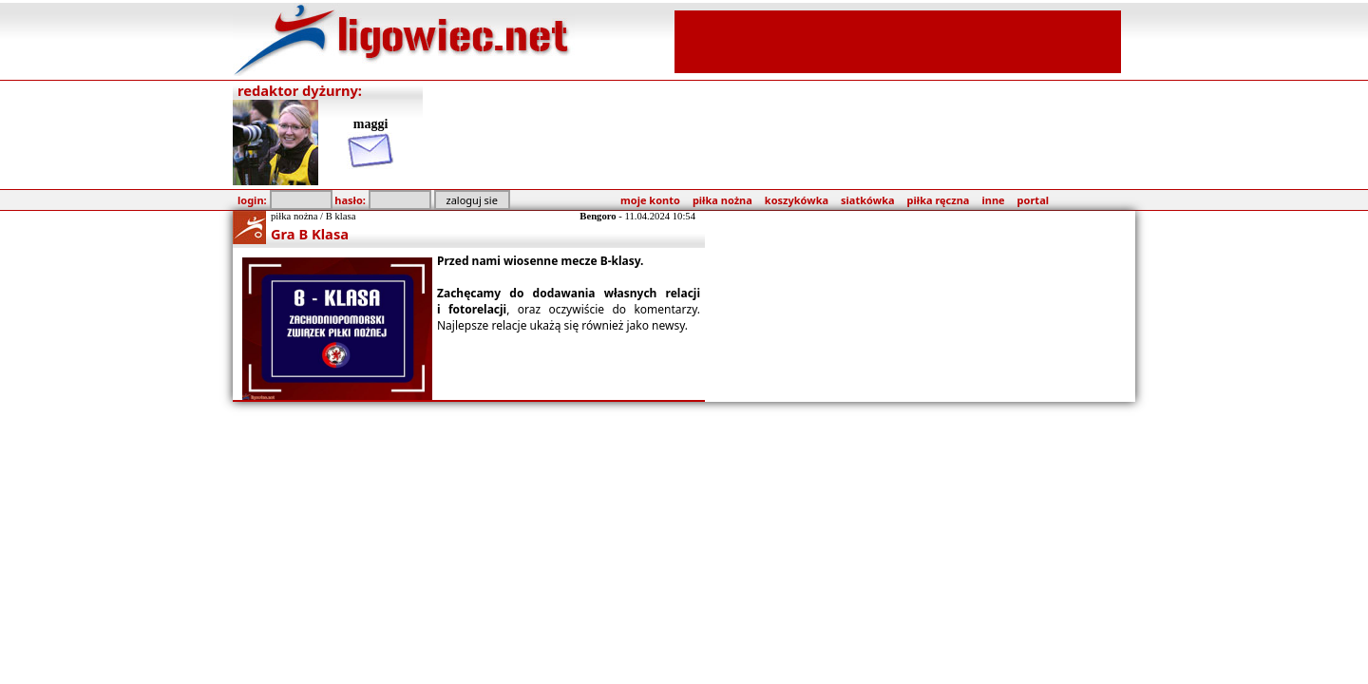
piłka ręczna (938, 200)
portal (1033, 200)
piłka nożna (722, 200)
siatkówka (867, 200)
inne (992, 200)
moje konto (650, 200)
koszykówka (796, 200)
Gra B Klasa (310, 233)
